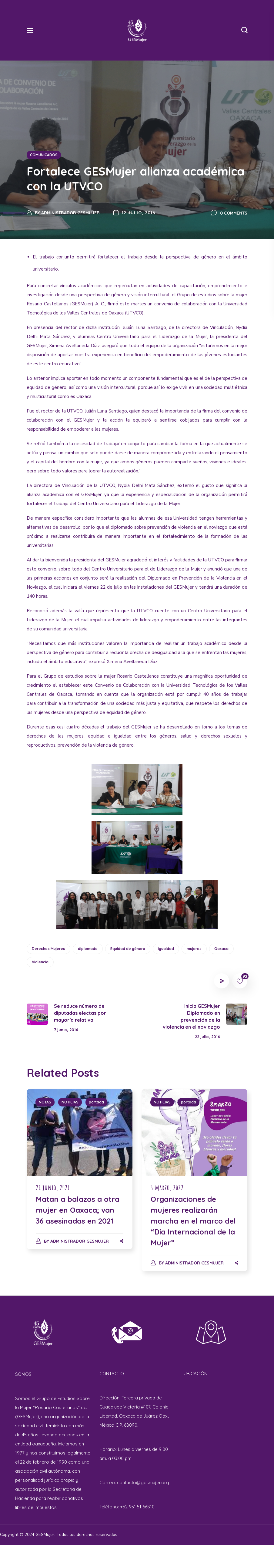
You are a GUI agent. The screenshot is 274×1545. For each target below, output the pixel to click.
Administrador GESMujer (70, 212)
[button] (244, 30)
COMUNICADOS (44, 155)
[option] (79, 1175)
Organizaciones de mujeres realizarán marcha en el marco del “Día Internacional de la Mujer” (193, 1221)
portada (96, 1102)
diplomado (88, 948)
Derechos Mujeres (48, 948)
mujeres (194, 948)
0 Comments (233, 213)
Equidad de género (127, 948)
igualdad (166, 948)
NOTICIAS (70, 1102)
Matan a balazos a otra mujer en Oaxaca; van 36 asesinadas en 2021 (77, 1210)
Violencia (40, 962)
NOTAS (45, 1102)
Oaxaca (221, 948)
